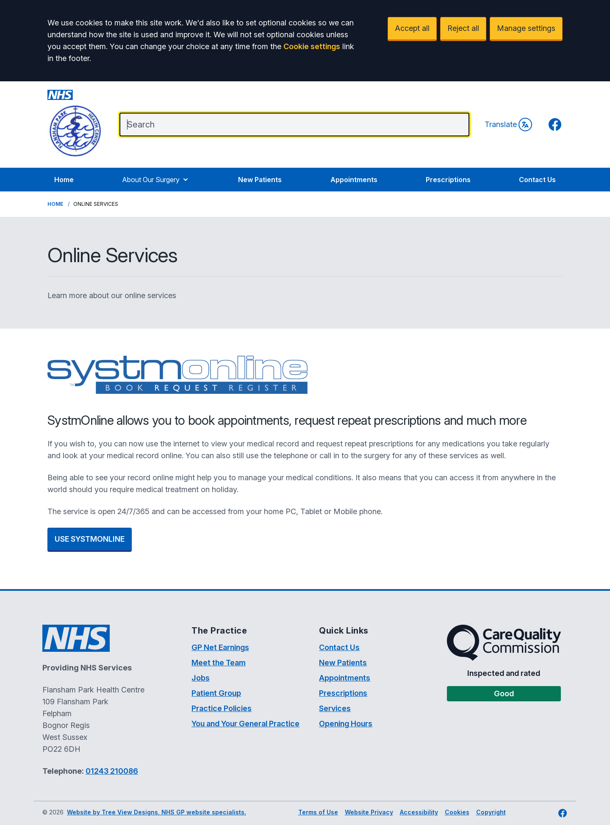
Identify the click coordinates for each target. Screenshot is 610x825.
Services (335, 708)
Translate (508, 124)
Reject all (463, 28)
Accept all (412, 28)
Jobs (200, 677)
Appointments (353, 179)
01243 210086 (112, 771)
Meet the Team (218, 662)
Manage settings (526, 28)
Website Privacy (369, 812)
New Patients (260, 179)
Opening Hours (345, 723)
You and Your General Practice (245, 723)
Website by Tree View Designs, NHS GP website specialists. (156, 812)
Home (64, 179)
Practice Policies (221, 708)
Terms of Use (318, 812)
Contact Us (537, 179)
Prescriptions (448, 179)
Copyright (491, 812)
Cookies (457, 812)
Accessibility (419, 812)
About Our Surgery (156, 179)
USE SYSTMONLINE (90, 538)
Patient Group (216, 693)
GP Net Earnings (220, 647)
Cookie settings (311, 46)
